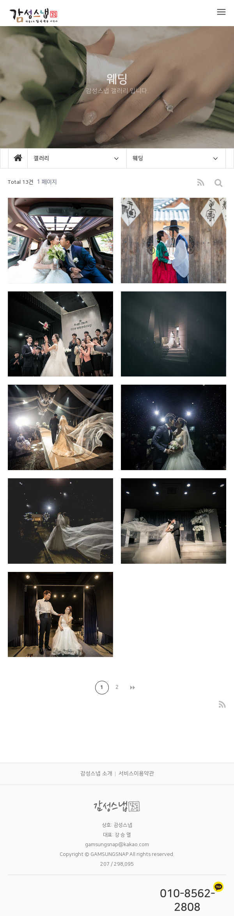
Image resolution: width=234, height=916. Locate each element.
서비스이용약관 (136, 773)
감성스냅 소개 (96, 773)
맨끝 (132, 687)
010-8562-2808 (187, 900)
